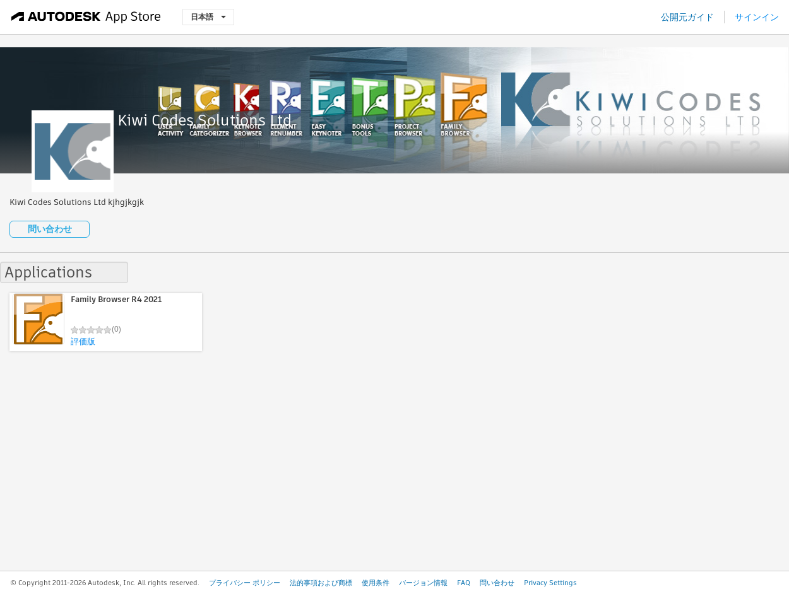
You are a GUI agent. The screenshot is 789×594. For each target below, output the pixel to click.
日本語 (208, 16)
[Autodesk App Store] (86, 17)
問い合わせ (50, 229)
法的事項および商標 (321, 583)
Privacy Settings (550, 583)
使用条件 (375, 583)
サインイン (757, 17)
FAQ (463, 583)
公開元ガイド (687, 17)
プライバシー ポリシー (244, 583)
